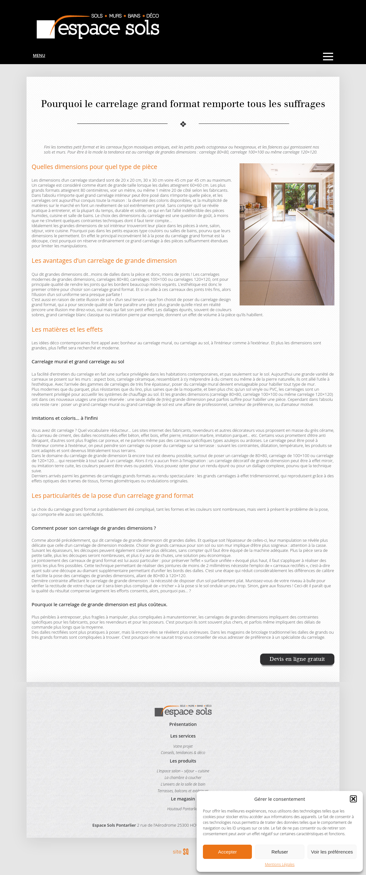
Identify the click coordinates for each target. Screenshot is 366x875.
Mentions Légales (280, 864)
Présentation (183, 724)
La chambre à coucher (183, 777)
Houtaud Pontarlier (183, 809)
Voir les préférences (332, 851)
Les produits (183, 761)
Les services (183, 736)
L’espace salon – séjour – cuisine (183, 771)
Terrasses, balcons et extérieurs (183, 791)
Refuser (279, 851)
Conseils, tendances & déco (183, 752)
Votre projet (182, 746)
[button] (353, 799)
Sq (183, 852)
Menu (39, 55)
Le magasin (183, 799)
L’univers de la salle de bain (183, 784)
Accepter (227, 851)
